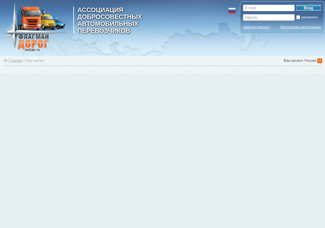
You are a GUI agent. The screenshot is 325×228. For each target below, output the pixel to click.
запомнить (309, 17)
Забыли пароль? (256, 27)
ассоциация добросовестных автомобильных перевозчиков (109, 20)
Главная (15, 60)
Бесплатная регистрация (301, 27)
